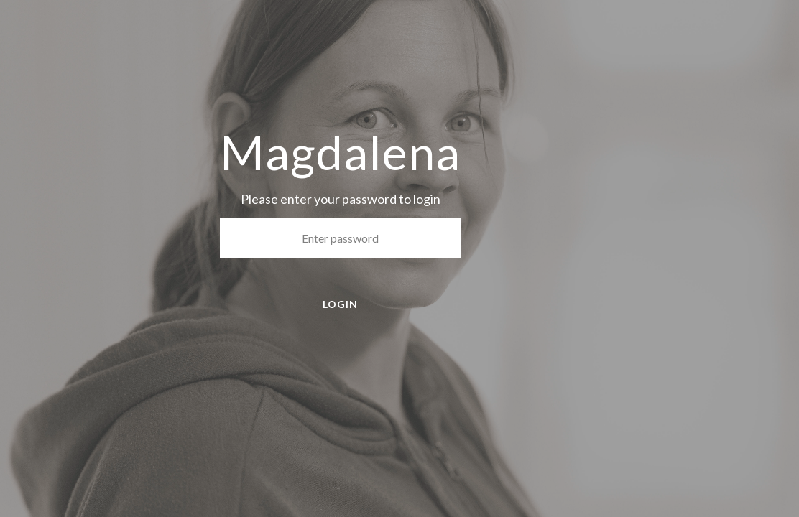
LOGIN (340, 304)
